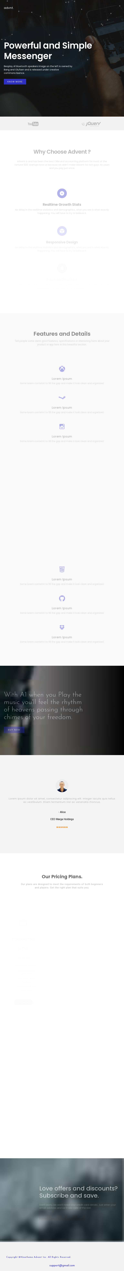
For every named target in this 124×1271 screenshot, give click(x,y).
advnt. (9, 8)
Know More (15, 82)
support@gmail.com (62, 1265)
